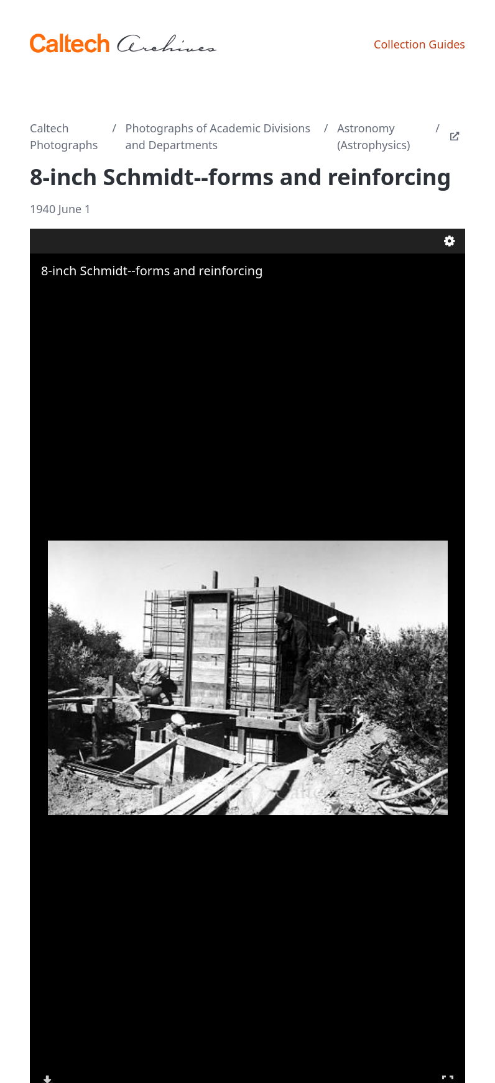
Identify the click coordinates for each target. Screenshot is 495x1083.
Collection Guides (419, 44)
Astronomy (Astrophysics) (373, 136)
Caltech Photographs (64, 136)
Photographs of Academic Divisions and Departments (218, 136)
